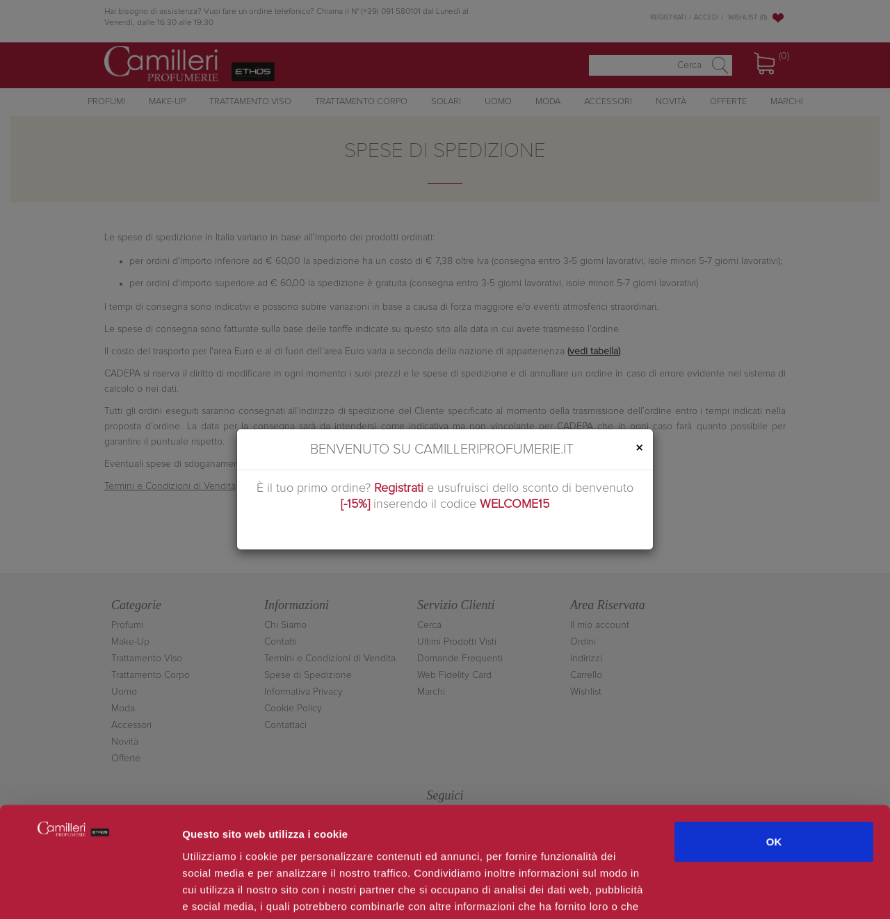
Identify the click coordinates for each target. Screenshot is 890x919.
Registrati (398, 488)
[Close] (639, 448)
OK (774, 738)
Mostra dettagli (738, 891)
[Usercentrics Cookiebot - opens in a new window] (90, 891)
